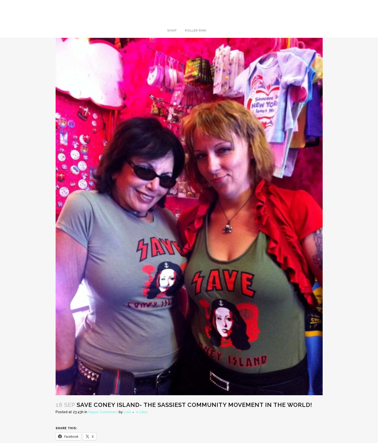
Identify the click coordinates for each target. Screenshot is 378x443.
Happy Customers (103, 412)
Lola (127, 412)
